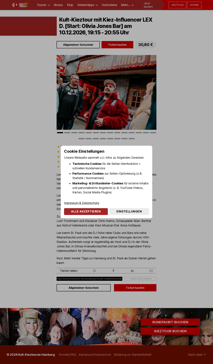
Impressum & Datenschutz (81, 203)
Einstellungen (129, 211)
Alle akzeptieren (86, 211)
